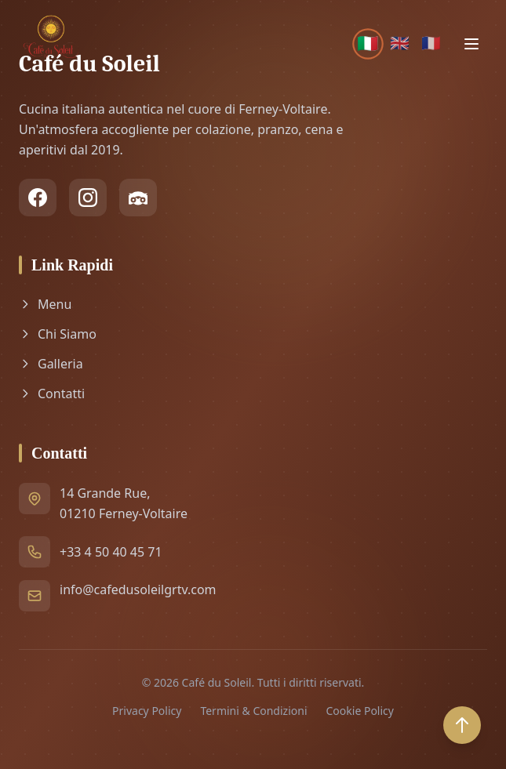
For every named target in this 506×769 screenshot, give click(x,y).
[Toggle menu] (471, 44)
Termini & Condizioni (253, 710)
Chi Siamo (57, 334)
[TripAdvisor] (138, 197)
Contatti (52, 393)
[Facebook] (37, 197)
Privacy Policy (146, 710)
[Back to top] (462, 725)
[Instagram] (88, 197)
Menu (45, 304)
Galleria (51, 363)
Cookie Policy (360, 710)
